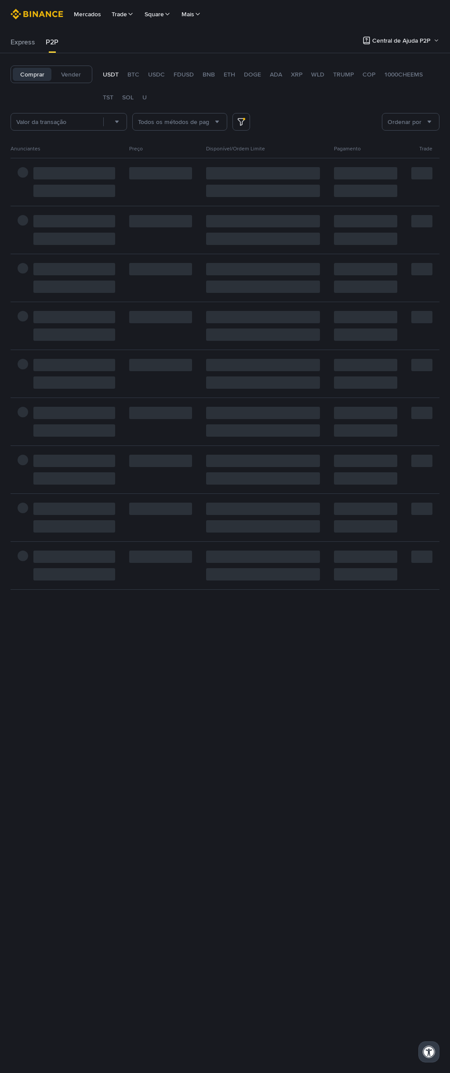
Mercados (87, 14)
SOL (128, 97)
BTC (133, 74)
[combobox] (115, 121)
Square (158, 14)
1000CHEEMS (403, 74)
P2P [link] (52, 42)
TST (108, 97)
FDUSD (184, 74)
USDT (111, 74)
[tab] (23, 42)
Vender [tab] (71, 74)
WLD (317, 74)
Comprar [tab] (32, 74)
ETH (229, 74)
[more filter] (241, 122)
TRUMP (343, 74)
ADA (276, 74)
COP (369, 74)
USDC (156, 74)
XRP (296, 74)
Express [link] (23, 42)
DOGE (252, 74)
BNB (209, 74)
